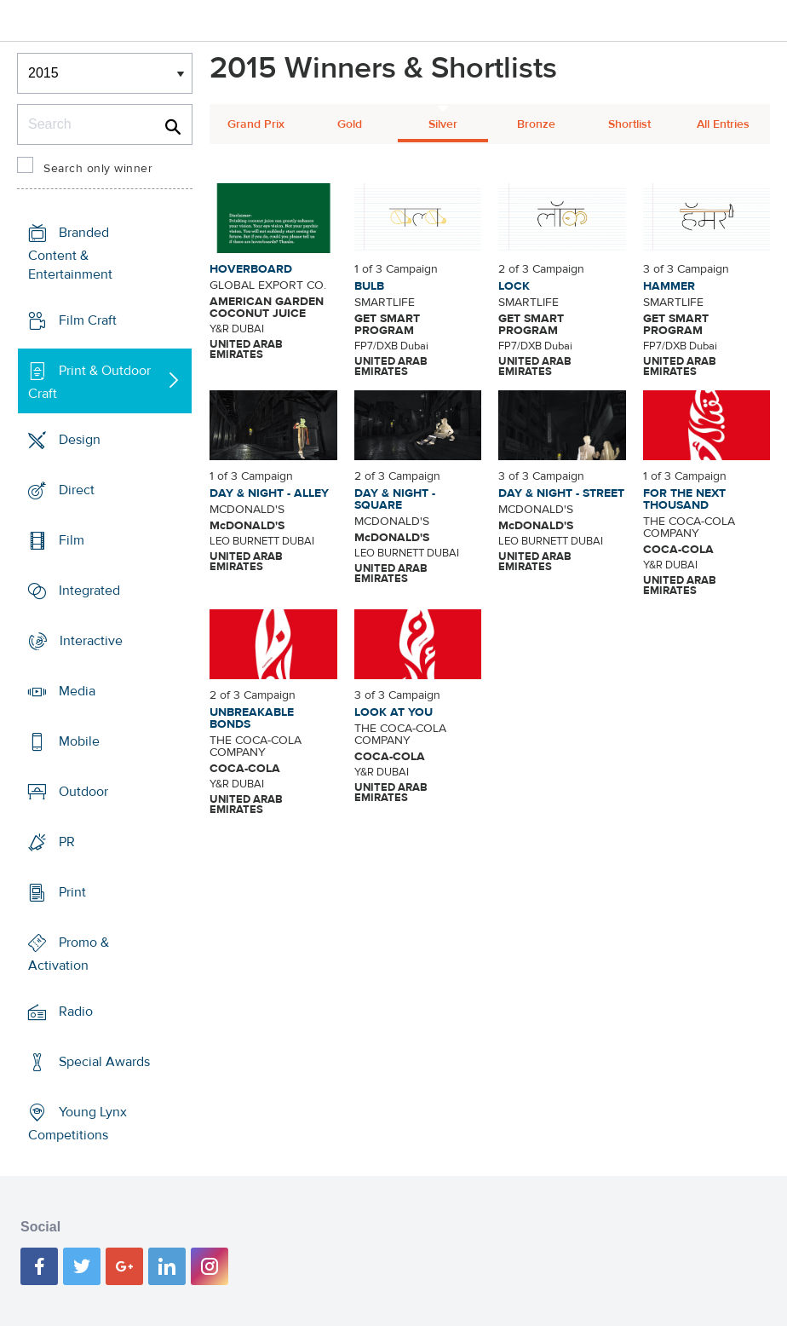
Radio (76, 1011)
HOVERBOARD (251, 269)
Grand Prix (255, 124)
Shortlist (629, 124)
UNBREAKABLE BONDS (252, 718)
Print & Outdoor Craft (89, 382)
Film (71, 540)
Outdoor (83, 791)
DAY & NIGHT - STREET (561, 493)
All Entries (723, 124)
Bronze (536, 124)
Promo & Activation (68, 954)
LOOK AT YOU (393, 712)
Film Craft (88, 320)
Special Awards (104, 1061)
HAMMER (669, 286)
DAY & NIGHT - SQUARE (394, 499)
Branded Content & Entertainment (70, 253)
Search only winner (97, 168)
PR (67, 841)
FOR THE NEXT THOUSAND (684, 499)
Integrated (89, 590)
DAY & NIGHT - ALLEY (269, 493)
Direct (77, 490)
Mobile (79, 741)
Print (72, 892)
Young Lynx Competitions (77, 1124)
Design (80, 439)
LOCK (514, 286)
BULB (369, 286)
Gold (349, 124)
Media (77, 691)
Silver (442, 124)
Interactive (91, 640)
